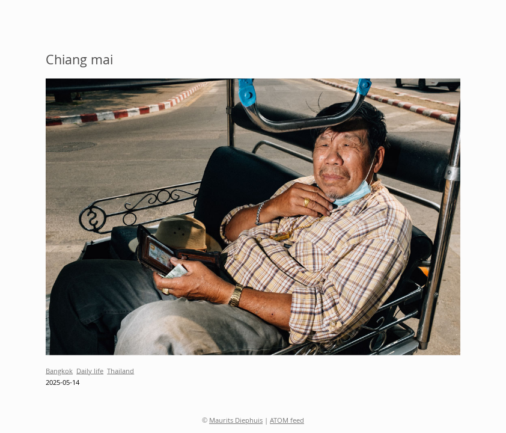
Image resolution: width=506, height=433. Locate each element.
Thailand (120, 371)
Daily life (89, 371)
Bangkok (59, 371)
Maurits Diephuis (236, 421)
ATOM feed (287, 421)
